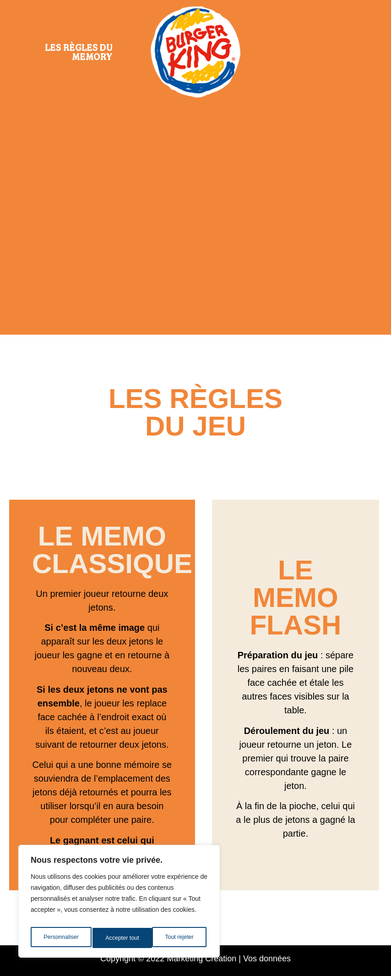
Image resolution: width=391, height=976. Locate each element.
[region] (119, 904)
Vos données (267, 958)
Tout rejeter (120, 938)
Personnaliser (60, 938)
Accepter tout (179, 938)
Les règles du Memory (79, 52)
